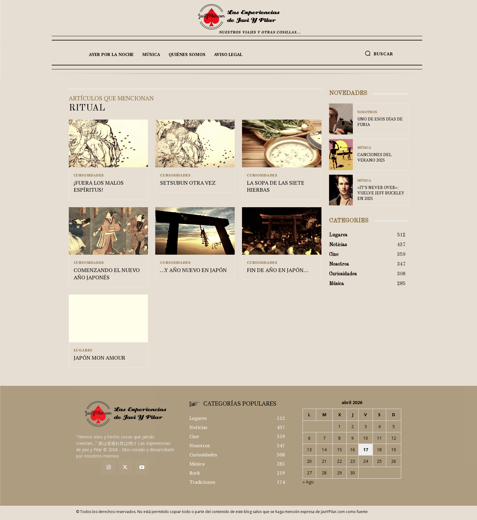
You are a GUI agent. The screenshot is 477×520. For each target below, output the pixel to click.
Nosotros (367, 112)
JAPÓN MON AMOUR (99, 360)
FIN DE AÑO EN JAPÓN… (277, 271)
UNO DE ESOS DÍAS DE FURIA (380, 121)
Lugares (83, 352)
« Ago (308, 484)
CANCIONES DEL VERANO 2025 (374, 157)
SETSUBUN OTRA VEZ (188, 183)
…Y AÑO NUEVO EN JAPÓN (193, 271)
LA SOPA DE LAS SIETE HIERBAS (275, 187)
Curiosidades (89, 175)
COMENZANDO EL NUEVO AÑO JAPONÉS (107, 275)
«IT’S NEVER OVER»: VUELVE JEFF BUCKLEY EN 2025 (380, 192)
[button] (379, 53)
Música (364, 147)
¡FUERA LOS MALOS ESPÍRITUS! (99, 187)
